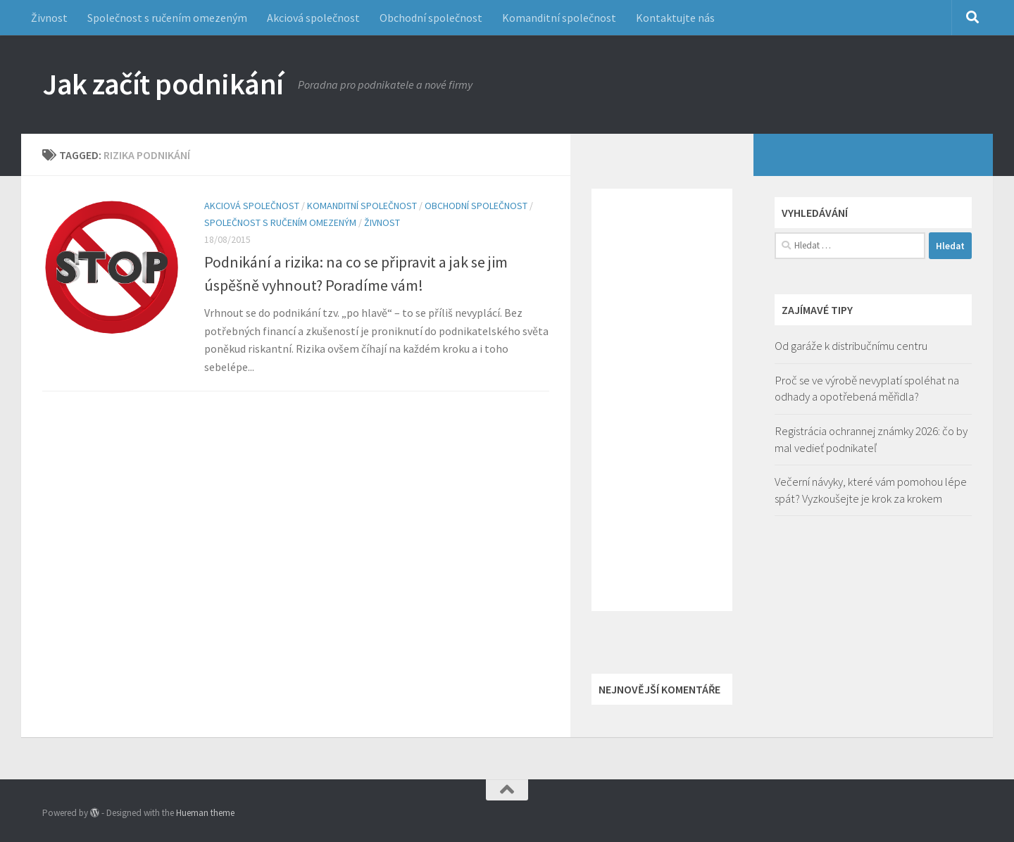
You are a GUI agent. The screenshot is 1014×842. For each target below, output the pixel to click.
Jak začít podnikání (163, 83)
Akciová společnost (313, 18)
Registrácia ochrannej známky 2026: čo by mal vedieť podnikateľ (871, 439)
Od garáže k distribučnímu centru (851, 345)
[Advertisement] (662, 400)
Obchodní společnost (431, 18)
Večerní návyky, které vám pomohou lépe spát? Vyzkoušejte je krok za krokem (871, 490)
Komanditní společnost (559, 18)
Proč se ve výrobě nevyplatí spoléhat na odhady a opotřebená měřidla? (867, 388)
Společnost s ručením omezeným (167, 18)
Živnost (49, 18)
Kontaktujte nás (675, 18)
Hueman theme (205, 813)
